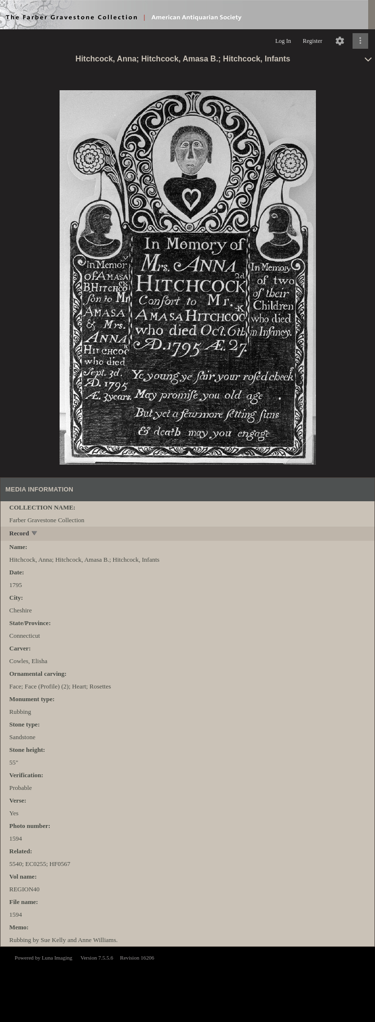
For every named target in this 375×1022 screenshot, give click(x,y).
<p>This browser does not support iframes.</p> (187, 983)
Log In (283, 41)
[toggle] (35, 534)
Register (312, 41)
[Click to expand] (360, 41)
